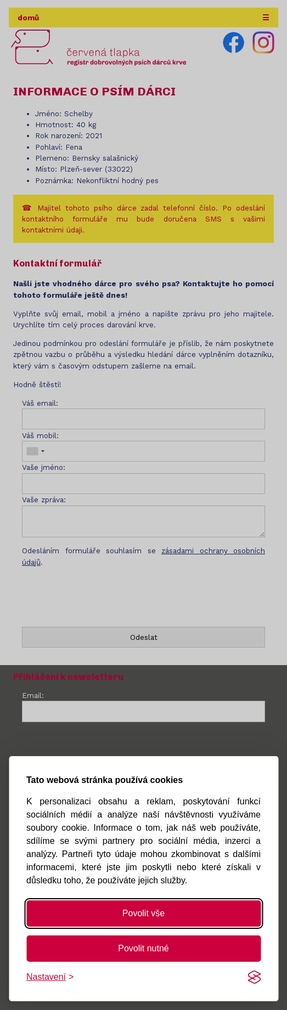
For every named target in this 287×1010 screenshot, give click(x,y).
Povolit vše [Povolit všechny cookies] (143, 913)
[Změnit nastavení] (50, 977)
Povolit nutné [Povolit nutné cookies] (143, 948)
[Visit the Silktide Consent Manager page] (254, 977)
